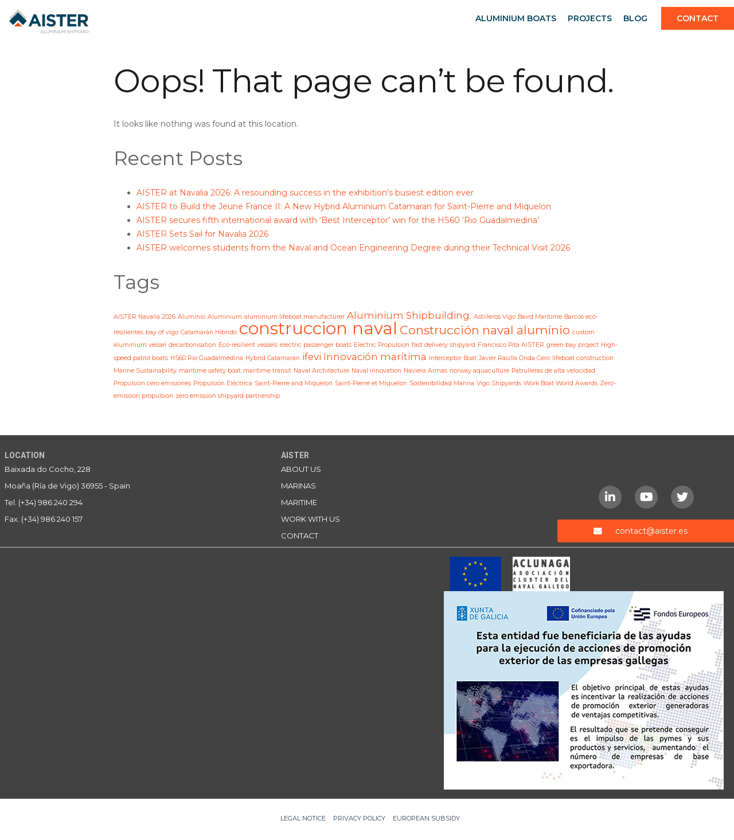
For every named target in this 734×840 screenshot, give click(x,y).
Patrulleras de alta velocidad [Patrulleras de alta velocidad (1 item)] (553, 370)
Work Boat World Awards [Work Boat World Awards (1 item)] (561, 383)
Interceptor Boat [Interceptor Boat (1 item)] (453, 358)
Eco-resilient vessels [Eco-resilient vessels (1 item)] (248, 345)
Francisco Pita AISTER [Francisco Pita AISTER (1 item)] (511, 345)
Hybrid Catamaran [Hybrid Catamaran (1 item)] (272, 358)
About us (301, 469)
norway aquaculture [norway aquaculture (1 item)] (479, 370)
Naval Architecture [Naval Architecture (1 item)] (321, 370)
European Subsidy (426, 818)
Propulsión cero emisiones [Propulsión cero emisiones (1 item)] (152, 383)
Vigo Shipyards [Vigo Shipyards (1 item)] (499, 383)
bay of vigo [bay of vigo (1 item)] (162, 332)
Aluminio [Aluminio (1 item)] (191, 317)
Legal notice (303, 818)
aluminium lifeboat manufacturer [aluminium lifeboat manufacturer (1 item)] (294, 317)
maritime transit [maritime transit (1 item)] (267, 370)
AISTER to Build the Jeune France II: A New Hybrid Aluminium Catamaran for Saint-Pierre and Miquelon (343, 206)
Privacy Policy (359, 818)
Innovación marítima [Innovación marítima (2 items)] (375, 356)
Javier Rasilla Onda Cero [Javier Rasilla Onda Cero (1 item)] (514, 358)
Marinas (298, 485)
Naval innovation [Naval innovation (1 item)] (376, 370)
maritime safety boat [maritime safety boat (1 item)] (210, 370)
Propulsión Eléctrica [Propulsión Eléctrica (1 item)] (222, 383)
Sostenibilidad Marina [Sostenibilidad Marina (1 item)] (441, 383)
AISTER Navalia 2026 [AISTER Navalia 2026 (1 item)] (144, 317)
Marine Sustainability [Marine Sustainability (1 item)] (145, 370)
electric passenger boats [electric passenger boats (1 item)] (316, 345)
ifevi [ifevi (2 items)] (311, 356)
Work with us (310, 518)
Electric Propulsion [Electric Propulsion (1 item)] (381, 345)
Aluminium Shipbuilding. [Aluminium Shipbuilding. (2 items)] (409, 315)
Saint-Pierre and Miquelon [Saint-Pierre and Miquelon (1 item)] (294, 383)
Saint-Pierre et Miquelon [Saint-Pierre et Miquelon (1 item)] (371, 383)
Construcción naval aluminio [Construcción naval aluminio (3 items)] (485, 330)
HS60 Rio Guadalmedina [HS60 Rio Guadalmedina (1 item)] (206, 358)
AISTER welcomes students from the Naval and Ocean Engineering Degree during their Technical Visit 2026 (353, 248)
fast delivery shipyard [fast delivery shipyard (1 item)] (443, 345)
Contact (698, 18)
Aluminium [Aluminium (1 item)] (225, 317)
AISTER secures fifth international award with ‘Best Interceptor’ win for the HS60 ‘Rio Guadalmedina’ (337, 220)
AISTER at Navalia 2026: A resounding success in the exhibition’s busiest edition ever (305, 192)
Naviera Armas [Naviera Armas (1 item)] (425, 370)
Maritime (299, 502)
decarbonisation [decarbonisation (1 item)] (192, 345)
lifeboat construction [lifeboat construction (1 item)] (583, 358)
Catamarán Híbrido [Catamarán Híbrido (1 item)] (209, 332)
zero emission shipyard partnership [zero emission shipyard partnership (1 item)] (227, 396)
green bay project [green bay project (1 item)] (572, 345)
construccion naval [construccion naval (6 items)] (318, 328)
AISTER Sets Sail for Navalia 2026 (202, 234)
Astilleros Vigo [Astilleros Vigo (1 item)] (495, 317)
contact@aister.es (651, 531)
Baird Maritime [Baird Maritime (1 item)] (540, 317)
